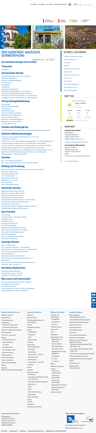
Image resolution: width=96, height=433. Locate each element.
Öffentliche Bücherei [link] (57, 366)
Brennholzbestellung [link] (34, 392)
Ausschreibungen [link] (7, 342)
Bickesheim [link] (31, 349)
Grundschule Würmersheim (10, 174)
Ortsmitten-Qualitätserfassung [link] (38, 382)
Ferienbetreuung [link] (56, 327)
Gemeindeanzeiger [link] (7, 320)
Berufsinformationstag (8, 286)
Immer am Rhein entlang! (9, 117)
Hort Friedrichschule (8, 176)
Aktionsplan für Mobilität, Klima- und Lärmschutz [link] (38, 378)
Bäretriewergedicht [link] (34, 347)
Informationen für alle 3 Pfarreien (12, 273)
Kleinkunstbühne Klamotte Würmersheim (14, 208)
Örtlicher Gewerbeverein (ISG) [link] (78, 356)
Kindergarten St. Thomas (9, 180)
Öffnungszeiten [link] (6, 332)
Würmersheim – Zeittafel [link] (36, 362)
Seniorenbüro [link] (56, 322)
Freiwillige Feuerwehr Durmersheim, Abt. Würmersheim (19, 98)
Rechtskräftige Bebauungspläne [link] (80, 320)
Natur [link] (30, 337)
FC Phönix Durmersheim (9, 225)
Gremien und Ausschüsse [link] (10, 325)
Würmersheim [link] (32, 359)
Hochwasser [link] (32, 374)
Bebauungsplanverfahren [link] (78, 317)
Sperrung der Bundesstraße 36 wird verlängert (16, 282)
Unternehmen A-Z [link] (74, 363)
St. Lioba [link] (54, 359)
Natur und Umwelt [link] (33, 372)
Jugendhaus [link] (54, 334)
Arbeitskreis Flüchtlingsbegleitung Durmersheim (17, 93)
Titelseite (4, 69)
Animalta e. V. (5, 260)
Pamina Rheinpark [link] (32, 397)
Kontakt (34, 4)
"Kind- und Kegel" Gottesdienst (11, 113)
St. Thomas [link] (55, 361)
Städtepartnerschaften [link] (34, 407)
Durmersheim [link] (32, 352)
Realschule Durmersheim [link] (59, 385)
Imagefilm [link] (30, 365)
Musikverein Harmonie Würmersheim (13, 193)
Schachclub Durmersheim (9, 238)
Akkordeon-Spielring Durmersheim (12, 195)
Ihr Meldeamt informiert (9, 139)
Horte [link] (52, 332)
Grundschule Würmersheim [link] (56, 377)
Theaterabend (6, 108)
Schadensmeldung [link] (7, 352)
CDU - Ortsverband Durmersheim (11, 161)
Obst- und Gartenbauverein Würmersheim (14, 251)
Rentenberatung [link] (7, 347)
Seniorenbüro (5, 85)
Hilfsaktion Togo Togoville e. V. (11, 264)
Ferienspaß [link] (54, 329)
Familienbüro (5, 87)
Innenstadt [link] (72, 332)
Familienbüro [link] (56, 319)
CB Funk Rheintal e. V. (8, 254)
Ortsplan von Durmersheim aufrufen (76, 142)
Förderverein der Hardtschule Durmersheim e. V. (17, 258)
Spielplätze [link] (30, 404)
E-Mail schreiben (7, 425)
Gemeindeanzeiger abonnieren (75, 425)
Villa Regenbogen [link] (57, 346)
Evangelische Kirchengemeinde (11, 275)
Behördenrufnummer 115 (74, 428)
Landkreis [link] (30, 370)
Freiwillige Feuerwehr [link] (33, 327)
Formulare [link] (5, 345)
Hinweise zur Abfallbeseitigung (11, 80)
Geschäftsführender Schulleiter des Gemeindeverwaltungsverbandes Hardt (25, 130)
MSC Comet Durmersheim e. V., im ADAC (14, 230)
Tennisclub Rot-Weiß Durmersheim (12, 232)
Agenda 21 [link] (30, 315)
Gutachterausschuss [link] (75, 330)
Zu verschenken (6, 83)
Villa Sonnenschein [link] (57, 349)
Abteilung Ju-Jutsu (7, 221)
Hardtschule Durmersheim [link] (56, 381)
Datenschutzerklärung (35, 431)
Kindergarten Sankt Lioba (9, 178)
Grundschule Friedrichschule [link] (56, 372)
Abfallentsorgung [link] (7, 315)
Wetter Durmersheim (78, 101)
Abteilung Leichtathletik (9, 223)
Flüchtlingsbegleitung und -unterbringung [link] (35, 321)
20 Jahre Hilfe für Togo (8, 124)
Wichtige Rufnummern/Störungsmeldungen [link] (12, 369)
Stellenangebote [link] (7, 355)
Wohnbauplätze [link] (74, 366)
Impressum (13, 431)
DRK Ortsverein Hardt (8, 245)
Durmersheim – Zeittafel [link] (35, 354)
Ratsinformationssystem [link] (10, 327)
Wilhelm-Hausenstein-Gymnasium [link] (58, 388)
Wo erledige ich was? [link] (9, 350)
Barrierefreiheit (60, 4)
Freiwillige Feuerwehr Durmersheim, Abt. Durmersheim (19, 95)
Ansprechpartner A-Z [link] (8, 340)
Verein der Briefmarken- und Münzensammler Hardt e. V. (19, 206)
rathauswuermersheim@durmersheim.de (78, 156)
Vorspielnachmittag (7, 111)
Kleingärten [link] (31, 334)
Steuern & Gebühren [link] (8, 357)
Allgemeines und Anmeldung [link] (57, 340)
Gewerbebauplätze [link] (75, 327)
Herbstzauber (5, 104)
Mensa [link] (53, 364)
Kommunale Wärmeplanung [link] (78, 335)
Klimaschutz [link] (32, 384)
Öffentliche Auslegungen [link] (77, 337)
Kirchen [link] (29, 367)
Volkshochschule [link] (56, 392)
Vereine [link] (30, 402)
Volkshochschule (6, 182)
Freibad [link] (29, 325)
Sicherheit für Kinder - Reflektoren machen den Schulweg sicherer (22, 169)
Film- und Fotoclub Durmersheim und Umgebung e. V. (18, 262)
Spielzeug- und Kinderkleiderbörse (12, 119)
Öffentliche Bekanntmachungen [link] (11, 330)
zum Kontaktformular (71, 161)
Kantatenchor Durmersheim (10, 204)
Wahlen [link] (4, 365)
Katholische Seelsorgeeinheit (11, 271)
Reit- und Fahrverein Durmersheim (12, 236)
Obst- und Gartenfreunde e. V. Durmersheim (15, 247)
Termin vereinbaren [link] (7, 360)
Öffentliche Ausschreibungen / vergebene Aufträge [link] (78, 341)
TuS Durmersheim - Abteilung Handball (13, 217)
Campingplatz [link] (32, 332)
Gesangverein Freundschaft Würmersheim (14, 202)
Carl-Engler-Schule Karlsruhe (10, 284)
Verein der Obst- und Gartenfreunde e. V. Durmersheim (19, 249)
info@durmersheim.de (76, 139)
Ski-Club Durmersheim (8, 234)
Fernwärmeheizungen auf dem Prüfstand (14, 290)
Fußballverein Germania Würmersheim (13, 228)
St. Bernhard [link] (55, 356)
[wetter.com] (70, 120)
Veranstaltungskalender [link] (9, 362)
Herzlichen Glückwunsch (9, 78)
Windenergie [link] (32, 394)
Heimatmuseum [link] (33, 357)
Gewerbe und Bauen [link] (75, 325)
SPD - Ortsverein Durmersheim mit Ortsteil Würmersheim (19, 163)
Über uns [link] (54, 324)
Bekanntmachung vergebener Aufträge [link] (82, 353)
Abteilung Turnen (6, 219)
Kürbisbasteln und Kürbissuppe (11, 115)
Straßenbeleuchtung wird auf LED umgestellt (16, 76)
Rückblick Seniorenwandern (10, 106)
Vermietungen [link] (32, 340)
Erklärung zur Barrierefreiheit (56, 431)
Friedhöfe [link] (30, 342)
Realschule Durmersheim (9, 171)
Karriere (41, 4)
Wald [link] (29, 389)
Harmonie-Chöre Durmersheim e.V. (12, 197)
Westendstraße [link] (75, 368)
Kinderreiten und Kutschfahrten (11, 121)
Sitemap (23, 431)
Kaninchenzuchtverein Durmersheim (13, 256)
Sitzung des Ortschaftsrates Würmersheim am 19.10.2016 (20, 137)
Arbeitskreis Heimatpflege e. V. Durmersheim (16, 91)
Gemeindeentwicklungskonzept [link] (79, 322)
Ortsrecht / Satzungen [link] (9, 335)
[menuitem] (70, 4)
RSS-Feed (49, 4)
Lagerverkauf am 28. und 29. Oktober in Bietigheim (17, 288)
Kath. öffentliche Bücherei (10, 184)
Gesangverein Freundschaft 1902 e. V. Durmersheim (18, 200)
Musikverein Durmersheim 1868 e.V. (12, 191)
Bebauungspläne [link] (74, 315)
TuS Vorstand (5, 215)
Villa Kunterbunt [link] (57, 344)
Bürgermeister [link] (6, 317)
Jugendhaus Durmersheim (9, 89)
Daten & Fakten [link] (32, 317)
